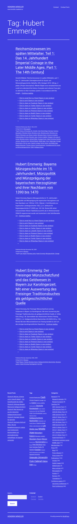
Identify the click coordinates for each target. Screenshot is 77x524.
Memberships (55, 445)
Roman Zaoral (44, 143)
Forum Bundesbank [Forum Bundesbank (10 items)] (37, 413)
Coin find (39, 364)
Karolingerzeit (33, 364)
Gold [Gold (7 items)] (45, 420)
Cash (39, 131)
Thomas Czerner (30, 145)
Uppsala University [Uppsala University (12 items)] (34, 454)
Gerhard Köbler (33, 139)
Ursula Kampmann (40, 145)
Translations (56, 478)
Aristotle (35, 131)
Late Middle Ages (53, 143)
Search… (10, 493)
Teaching (54, 404)
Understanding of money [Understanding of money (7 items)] (36, 452)
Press (53, 448)
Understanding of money (22, 137)
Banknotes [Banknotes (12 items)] (37, 397)
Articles (54, 460)
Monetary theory (42, 135)
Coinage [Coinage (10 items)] (41, 400)
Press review (56, 455)
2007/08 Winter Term (58, 422)
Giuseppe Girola (42, 139)
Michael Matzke (34, 141)
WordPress (66, 516)
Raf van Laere (27, 143)
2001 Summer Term (58, 407)
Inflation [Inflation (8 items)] (31, 425)
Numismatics (19, 143)
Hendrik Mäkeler (16, 7)
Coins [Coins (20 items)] (33, 403)
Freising (26, 362)
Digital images (56, 463)
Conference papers (57, 481)
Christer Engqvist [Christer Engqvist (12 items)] (34, 400)
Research (54, 396)
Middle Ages (42, 141)
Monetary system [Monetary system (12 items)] (40, 436)
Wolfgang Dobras (39, 147)
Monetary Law (53, 133)
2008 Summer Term (58, 425)
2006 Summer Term (58, 414)
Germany (50, 131)
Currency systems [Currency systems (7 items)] (32, 405)
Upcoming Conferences (59, 483)
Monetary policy (45, 133)
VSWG (32, 147)
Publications (55, 458)
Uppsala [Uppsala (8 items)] (43, 452)
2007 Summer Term (58, 419)
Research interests (58, 399)
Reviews (26, 251)
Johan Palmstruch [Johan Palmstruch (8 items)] (36, 425)
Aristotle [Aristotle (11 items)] (31, 397)
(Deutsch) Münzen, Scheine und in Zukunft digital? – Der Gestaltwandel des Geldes (16, 399)
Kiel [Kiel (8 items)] (41, 425)
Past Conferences (57, 486)
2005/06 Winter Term (58, 412)
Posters (54, 473)
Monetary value (33, 137)
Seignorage (53, 141)
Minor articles (56, 468)
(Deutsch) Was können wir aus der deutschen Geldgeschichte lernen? (15, 412)
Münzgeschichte (50, 253)
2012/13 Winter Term (58, 435)
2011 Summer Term (58, 432)
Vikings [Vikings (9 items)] (34, 464)
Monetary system (24, 139)
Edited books (56, 465)
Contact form (65, 7)
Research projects (57, 402)
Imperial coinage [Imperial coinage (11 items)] (40, 423)
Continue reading (27, 93)
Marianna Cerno (25, 141)
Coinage (58, 141)
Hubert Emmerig (51, 139)
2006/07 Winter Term (58, 417)
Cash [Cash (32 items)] (43, 397)
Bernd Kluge (44, 131)
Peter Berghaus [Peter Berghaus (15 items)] (37, 445)
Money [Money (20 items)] (44, 439)
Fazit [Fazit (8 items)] (38, 411)
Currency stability (42, 137)
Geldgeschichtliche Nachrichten (46, 362)
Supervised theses (57, 437)
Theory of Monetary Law (22, 135)
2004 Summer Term (58, 409)
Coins (47, 141)
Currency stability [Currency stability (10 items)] (40, 403)
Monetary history (26, 133)
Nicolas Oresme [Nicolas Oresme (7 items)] (32, 442)
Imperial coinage (35, 143)
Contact (56, 7)
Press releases (56, 453)
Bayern (25, 253)
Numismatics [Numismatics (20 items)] (40, 442)
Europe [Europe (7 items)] (40, 408)
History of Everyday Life (26, 131)
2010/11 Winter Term (58, 430)
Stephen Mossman (21, 145)
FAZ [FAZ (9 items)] (36, 411)
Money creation (33, 135)
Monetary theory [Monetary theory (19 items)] (35, 439)
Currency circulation (52, 135)
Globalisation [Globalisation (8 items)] (41, 420)
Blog (53, 450)
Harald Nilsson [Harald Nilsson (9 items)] (32, 423)
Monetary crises (36, 133)
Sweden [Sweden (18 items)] (38, 450)
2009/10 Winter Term (58, 427)
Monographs (27, 129)
